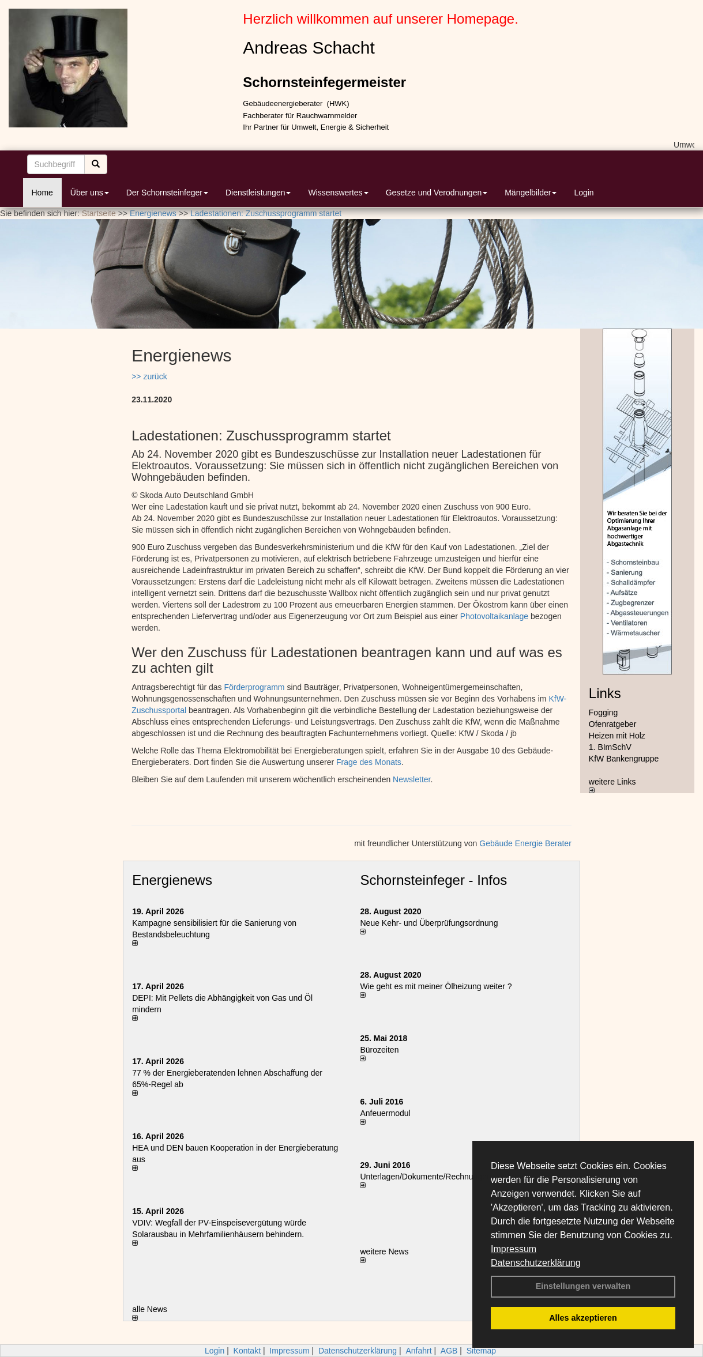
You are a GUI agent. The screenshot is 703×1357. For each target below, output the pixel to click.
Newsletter (411, 779)
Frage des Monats (368, 762)
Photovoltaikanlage (494, 616)
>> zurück (149, 376)
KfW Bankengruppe (624, 758)
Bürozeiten (379, 1049)
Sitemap (481, 1350)
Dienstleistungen (258, 192)
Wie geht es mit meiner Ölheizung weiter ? (436, 986)
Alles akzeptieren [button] (583, 1317)
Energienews (172, 880)
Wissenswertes (338, 192)
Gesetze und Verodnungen (437, 192)
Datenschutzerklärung (536, 1263)
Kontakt (247, 1350)
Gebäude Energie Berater (525, 843)
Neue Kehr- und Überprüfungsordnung (429, 923)
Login (583, 192)
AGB (449, 1350)
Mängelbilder (531, 192)
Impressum (513, 1249)
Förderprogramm (254, 687)
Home (42, 192)
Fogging (603, 712)
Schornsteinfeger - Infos (433, 880)
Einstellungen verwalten (583, 1286)
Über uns (89, 192)
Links (605, 693)
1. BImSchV (610, 747)
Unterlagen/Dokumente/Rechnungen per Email (443, 1176)
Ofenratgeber (613, 724)
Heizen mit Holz (617, 735)
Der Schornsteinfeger (167, 192)
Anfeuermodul (385, 1113)
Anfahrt (418, 1350)
